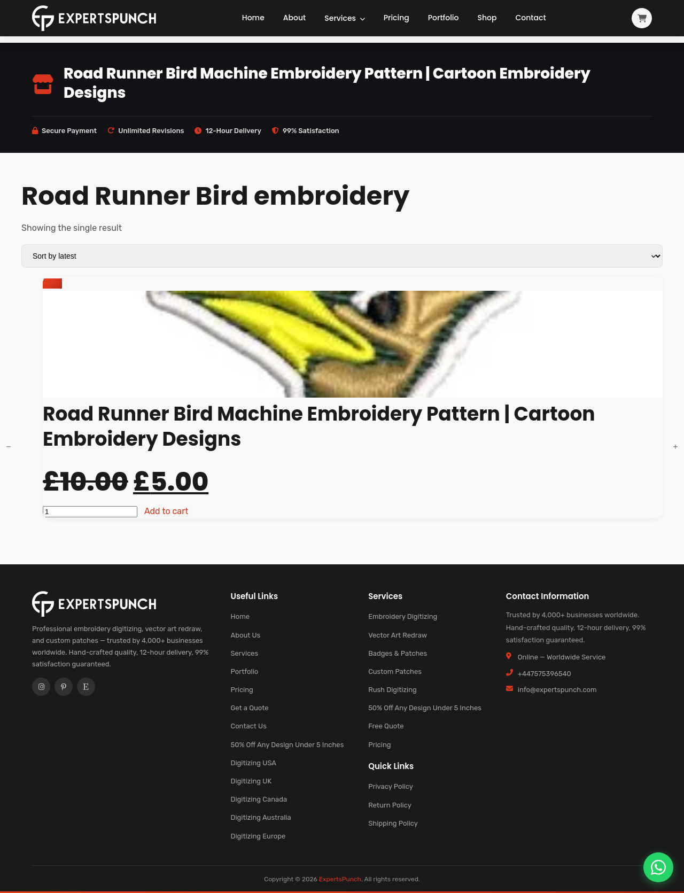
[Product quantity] (90, 511)
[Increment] (675, 446)
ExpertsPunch (340, 879)
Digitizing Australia (260, 817)
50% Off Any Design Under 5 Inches (287, 745)
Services (344, 18)
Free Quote (385, 726)
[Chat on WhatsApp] (658, 867)
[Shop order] (342, 256)
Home (253, 17)
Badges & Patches (397, 653)
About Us (245, 635)
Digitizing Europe (257, 836)
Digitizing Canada (258, 799)
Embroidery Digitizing (402, 616)
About (294, 17)
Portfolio (443, 17)
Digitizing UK (250, 781)
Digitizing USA (253, 763)
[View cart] (642, 18)
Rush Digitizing (392, 690)
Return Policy (389, 805)
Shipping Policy (393, 823)
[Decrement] (8, 446)
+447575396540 (544, 674)
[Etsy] (86, 687)
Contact (530, 17)
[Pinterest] (64, 687)
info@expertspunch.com (557, 690)
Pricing (396, 17)
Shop (487, 17)
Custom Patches (395, 671)
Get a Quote (249, 708)
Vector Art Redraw (397, 635)
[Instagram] (41, 687)
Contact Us (248, 726)
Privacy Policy (390, 786)
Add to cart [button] (166, 511)
